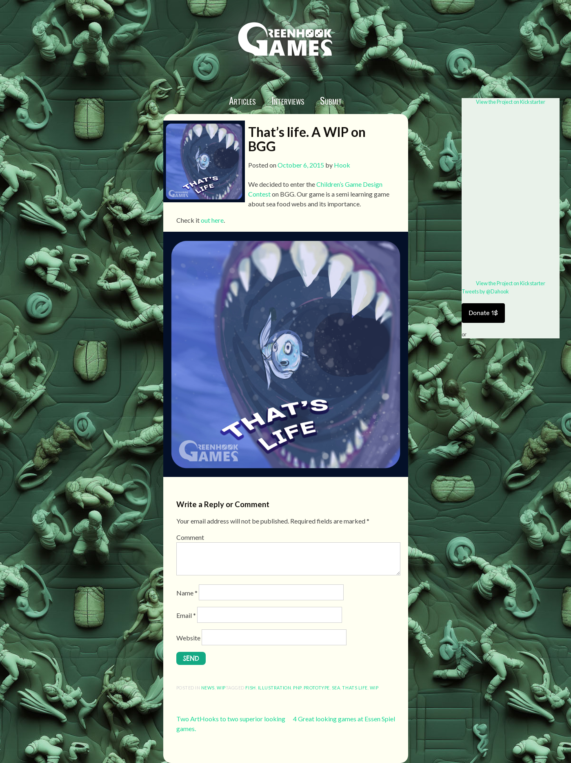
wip (221, 687)
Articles (242, 100)
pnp (297, 687)
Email (186, 615)
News (208, 687)
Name (187, 593)
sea (336, 687)
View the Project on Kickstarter (510, 101)
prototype (317, 687)
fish (250, 687)
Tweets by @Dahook (485, 291)
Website (188, 638)
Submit (331, 100)
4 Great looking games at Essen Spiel (344, 719)
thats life (354, 687)
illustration (274, 687)
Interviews (287, 100)
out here (212, 220)
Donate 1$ (483, 313)
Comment (190, 537)
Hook (342, 165)
